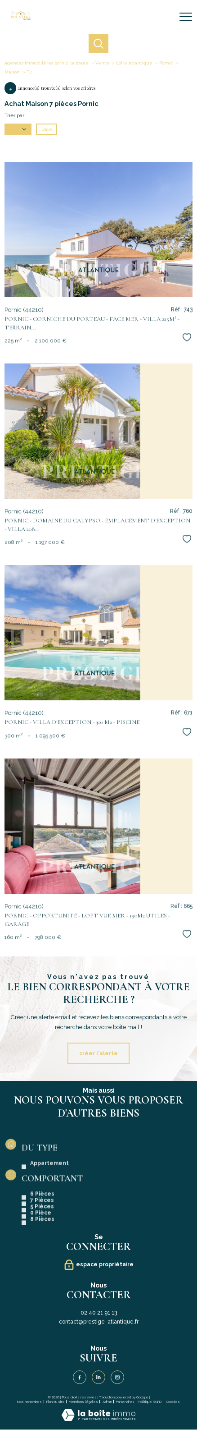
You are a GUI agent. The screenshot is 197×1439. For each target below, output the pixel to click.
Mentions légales (83, 1401)
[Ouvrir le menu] (186, 16)
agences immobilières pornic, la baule (46, 62)
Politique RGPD (150, 1401)
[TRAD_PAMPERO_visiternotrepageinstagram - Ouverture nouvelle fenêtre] (117, 1377)
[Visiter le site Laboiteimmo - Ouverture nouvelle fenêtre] (98, 1419)
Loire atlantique (134, 62)
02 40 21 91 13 (99, 1313)
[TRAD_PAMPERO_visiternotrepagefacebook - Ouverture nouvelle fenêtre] (79, 1377)
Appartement (49, 1203)
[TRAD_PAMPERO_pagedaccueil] (21, 18)
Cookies (173, 1402)
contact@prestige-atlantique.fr (99, 1322)
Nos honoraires (29, 1401)
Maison (12, 71)
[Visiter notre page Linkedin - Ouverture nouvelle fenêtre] (98, 1377)
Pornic (166, 62)
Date (46, 129)
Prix (18, 129)
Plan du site (55, 1401)
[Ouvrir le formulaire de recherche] (162, 17)
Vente (102, 62)
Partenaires (125, 1401)
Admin (107, 1401)
